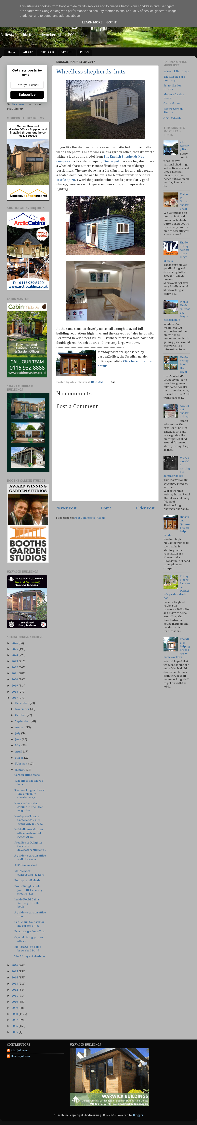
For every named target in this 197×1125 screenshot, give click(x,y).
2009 (15, 1007)
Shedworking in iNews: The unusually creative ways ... (29, 794)
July (18, 733)
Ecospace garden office (29, 931)
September (23, 721)
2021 (15, 673)
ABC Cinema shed (25, 865)
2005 (15, 1032)
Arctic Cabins (172, 117)
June (18, 739)
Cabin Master (172, 103)
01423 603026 (28, 135)
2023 (15, 661)
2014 (15, 977)
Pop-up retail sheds (27, 880)
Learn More (92, 22)
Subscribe (27, 95)
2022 (15, 667)
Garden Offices (19, 129)
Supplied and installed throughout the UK (28, 131)
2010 (15, 1001)
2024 (15, 655)
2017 (15, 697)
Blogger (138, 1115)
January (20, 769)
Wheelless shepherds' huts (90, 72)
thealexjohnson (21, 1056)
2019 (15, 685)
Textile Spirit (65, 180)
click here (17, 104)
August (20, 727)
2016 (15, 965)
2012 (15, 989)
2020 (15, 679)
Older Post (145, 508)
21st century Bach (184, 146)
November (22, 709)
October (21, 715)
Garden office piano (27, 774)
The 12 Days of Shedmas (29, 956)
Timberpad (111, 161)
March (19, 757)
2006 (15, 1026)
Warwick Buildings (176, 71)
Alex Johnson (19, 1050)
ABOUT (28, 52)
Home (12, 52)
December (22, 703)
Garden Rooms (27, 126)
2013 (15, 983)
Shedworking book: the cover (184, 364)
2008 (15, 1014)
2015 (15, 971)
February (21, 763)
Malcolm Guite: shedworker (184, 201)
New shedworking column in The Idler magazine (28, 807)
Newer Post (66, 508)
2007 (15, 1019)
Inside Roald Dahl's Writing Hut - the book (27, 903)
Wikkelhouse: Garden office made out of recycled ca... (28, 833)
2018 (15, 691)
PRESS (84, 52)
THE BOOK (47, 52)
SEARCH (67, 52)
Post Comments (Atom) (89, 517)
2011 (15, 995)
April (19, 751)
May (18, 745)
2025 (15, 649)
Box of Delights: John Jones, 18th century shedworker (28, 890)
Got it (111, 22)
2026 (15, 643)
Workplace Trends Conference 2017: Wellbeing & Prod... (28, 820)
